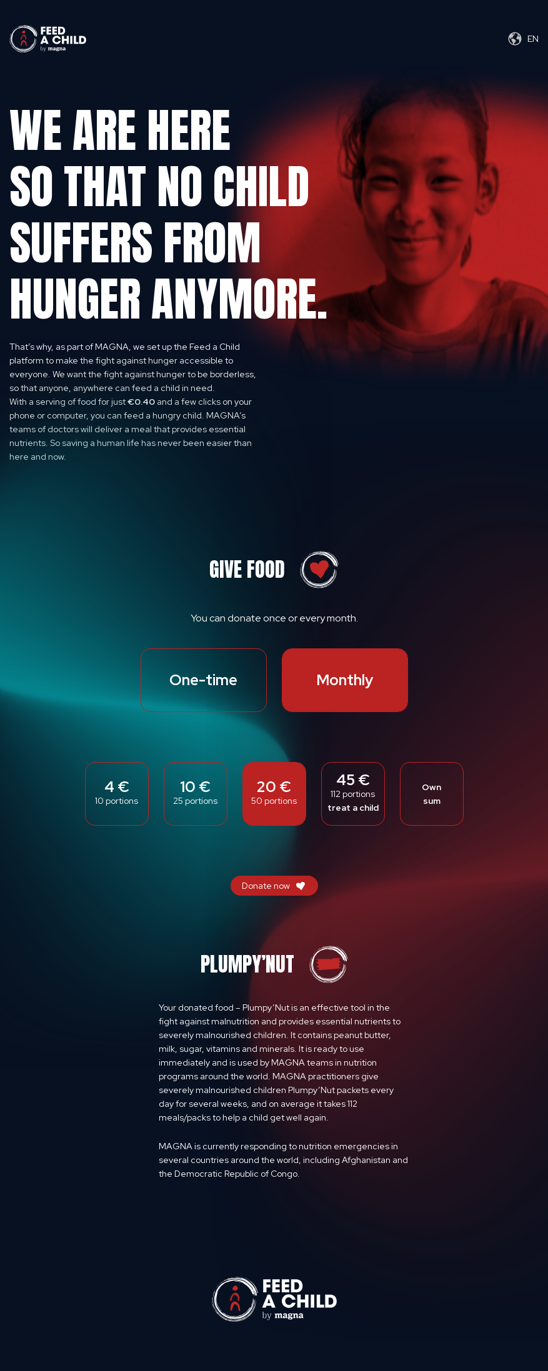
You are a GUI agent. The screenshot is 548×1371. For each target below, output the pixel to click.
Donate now (266, 885)
